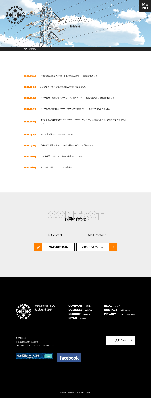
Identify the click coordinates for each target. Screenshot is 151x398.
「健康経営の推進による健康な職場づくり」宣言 (61, 156)
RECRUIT (79, 314)
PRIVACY (119, 314)
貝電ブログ (120, 340)
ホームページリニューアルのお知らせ (57, 167)
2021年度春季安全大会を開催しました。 (57, 134)
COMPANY (80, 305)
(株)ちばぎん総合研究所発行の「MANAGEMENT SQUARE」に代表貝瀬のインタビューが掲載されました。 (83, 121)
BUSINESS (80, 310)
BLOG (112, 305)
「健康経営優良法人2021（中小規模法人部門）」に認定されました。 (69, 145)
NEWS (77, 318)
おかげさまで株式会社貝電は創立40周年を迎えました (63, 87)
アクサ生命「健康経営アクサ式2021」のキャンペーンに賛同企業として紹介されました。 (78, 98)
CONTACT (117, 310)
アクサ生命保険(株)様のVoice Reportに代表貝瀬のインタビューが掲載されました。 (75, 109)
